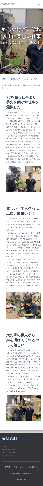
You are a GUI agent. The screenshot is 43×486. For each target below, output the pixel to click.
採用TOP (4, 79)
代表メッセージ (19, 467)
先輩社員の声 (15, 79)
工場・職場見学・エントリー (22, 480)
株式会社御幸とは (32, 467)
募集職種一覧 (27, 473)
